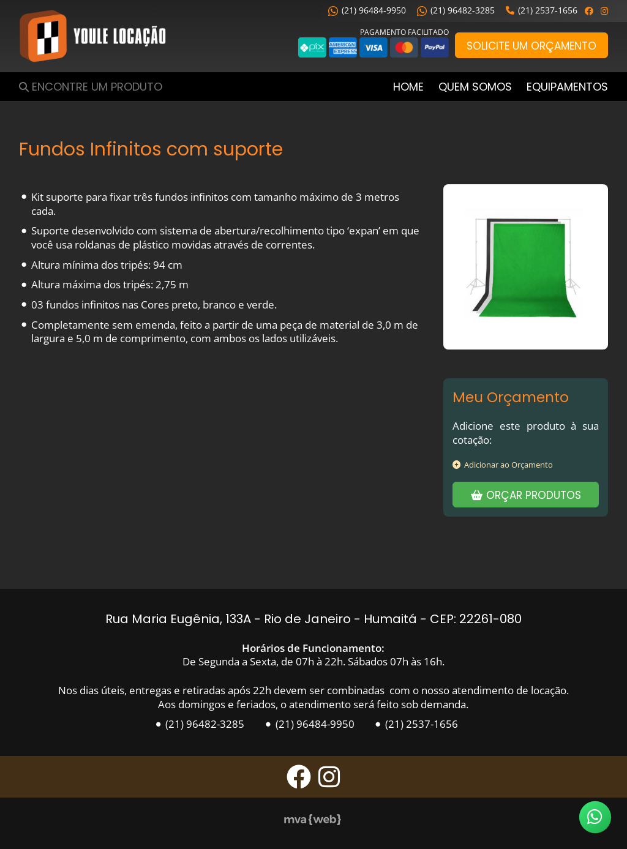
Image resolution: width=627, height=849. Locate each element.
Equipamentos (567, 86)
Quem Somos (475, 86)
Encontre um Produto (97, 87)
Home (408, 86)
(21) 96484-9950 (367, 10)
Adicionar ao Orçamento (502, 464)
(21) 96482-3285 (456, 10)
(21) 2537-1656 (541, 10)
